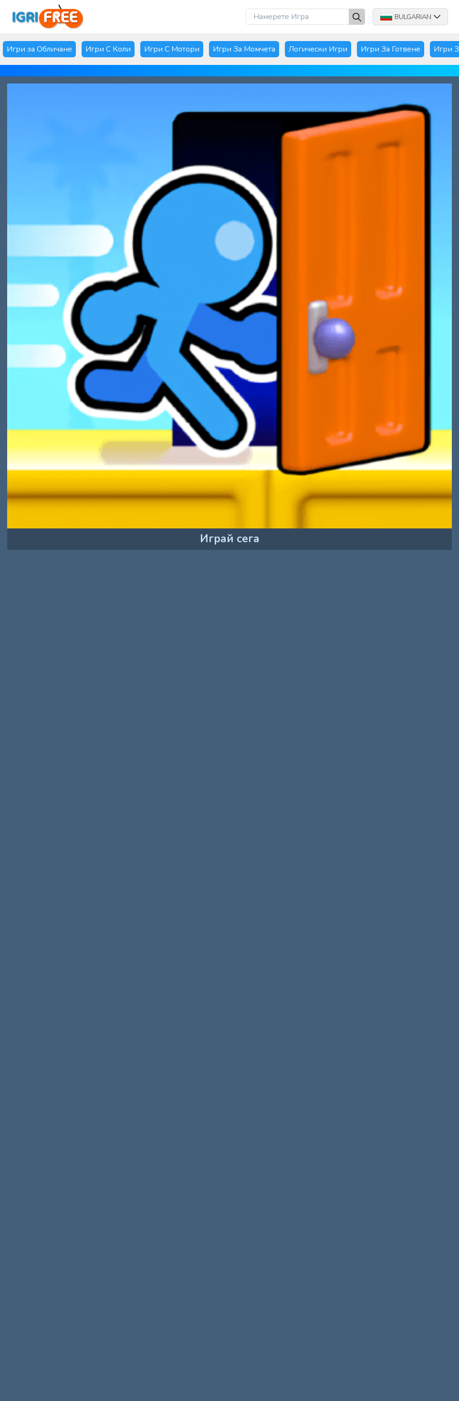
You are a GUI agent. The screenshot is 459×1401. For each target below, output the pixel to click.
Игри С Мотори (171, 49)
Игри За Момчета (244, 49)
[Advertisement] (83, 626)
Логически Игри (318, 49)
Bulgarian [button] (410, 16)
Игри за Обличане (39, 49)
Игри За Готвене (390, 49)
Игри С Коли (108, 49)
